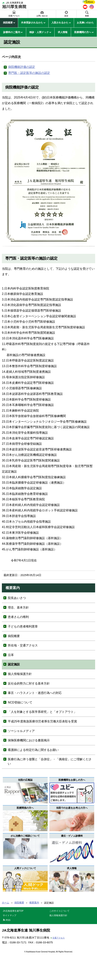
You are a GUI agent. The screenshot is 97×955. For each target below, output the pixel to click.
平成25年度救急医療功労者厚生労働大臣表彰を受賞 (42, 721)
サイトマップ (9, 915)
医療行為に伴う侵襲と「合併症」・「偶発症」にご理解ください (50, 761)
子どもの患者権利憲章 (23, 626)
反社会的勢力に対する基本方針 (29, 683)
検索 (87, 16)
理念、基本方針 (18, 607)
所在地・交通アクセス (23, 645)
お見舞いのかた (85, 22)
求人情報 (62, 32)
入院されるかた (59, 22)
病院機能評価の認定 (21, 66)
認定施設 (14, 664)
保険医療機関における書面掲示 (29, 740)
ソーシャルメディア (21, 731)
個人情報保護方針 (20, 673)
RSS (8, 920)
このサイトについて (59, 911)
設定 (66, 16)
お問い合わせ (42, 16)
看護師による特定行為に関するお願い (33, 749)
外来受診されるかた (32, 22)
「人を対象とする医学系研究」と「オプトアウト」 (42, 711)
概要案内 (34, 902)
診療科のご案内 (11, 32)
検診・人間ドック (39, 32)
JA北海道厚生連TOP (13, 911)
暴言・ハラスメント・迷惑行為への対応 (35, 692)
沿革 (11, 655)
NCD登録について (20, 702)
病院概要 (8, 22)
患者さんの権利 (18, 616)
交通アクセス (14, 16)
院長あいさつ (17, 598)
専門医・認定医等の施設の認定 (29, 72)
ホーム (5, 902)
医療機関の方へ (82, 32)
